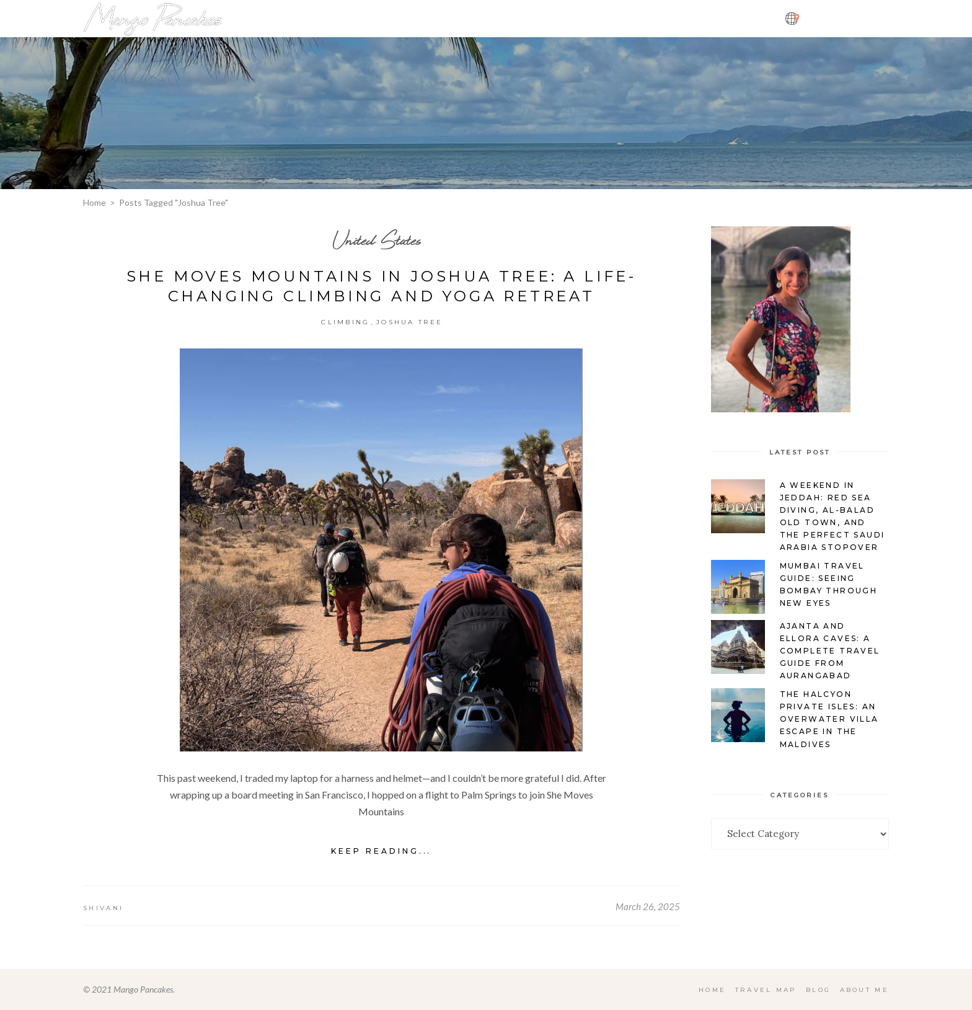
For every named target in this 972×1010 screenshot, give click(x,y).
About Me (864, 990)
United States (377, 239)
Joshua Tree (409, 322)
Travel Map (765, 990)
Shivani (103, 908)
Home (94, 202)
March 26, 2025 (648, 906)
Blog (817, 990)
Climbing (345, 322)
